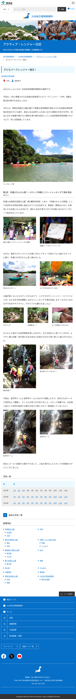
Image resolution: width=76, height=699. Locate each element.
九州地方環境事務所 (25, 56)
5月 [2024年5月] (32, 503)
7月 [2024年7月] (41, 503)
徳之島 (7, 568)
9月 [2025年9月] (50, 497)
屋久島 (9, 564)
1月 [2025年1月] (14, 497)
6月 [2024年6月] (37, 503)
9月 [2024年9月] (50, 503)
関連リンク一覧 (28, 646)
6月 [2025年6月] (37, 497)
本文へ (5, 9)
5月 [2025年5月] (32, 497)
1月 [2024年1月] (14, 503)
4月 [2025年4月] (28, 497)
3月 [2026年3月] (23, 490)
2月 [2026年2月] (19, 490)
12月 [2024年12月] (65, 503)
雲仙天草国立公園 (11, 539)
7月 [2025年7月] (41, 497)
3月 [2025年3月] (23, 497)
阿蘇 (43, 543)
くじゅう (45, 546)
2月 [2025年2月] (19, 497)
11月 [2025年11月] (60, 497)
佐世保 (9, 532)
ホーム (9, 611)
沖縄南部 (8, 572)
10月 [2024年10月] (55, 503)
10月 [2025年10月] (55, 497)
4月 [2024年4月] (28, 503)
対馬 (41, 529)
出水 (41, 550)
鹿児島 (9, 553)
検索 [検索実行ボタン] (62, 9)
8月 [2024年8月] (45, 503)
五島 (8, 535)
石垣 (8, 579)
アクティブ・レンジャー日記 (46, 56)
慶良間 (42, 572)
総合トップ (11, 599)
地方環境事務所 (8, 56)
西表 (8, 582)
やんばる (43, 568)
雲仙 (8, 543)
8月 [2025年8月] (45, 497)
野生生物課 (45, 579)
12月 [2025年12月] (65, 497)
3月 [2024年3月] (23, 503)
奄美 (41, 560)
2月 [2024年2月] (19, 503)
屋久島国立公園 (10, 560)
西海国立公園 (9, 529)
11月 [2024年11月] (60, 503)
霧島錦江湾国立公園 (12, 550)
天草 (8, 546)
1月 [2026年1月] (14, 490)
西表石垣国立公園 (11, 576)
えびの (9, 556)
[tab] (5, 515)
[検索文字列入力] (34, 9)
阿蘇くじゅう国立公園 (48, 539)
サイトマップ (8, 646)
